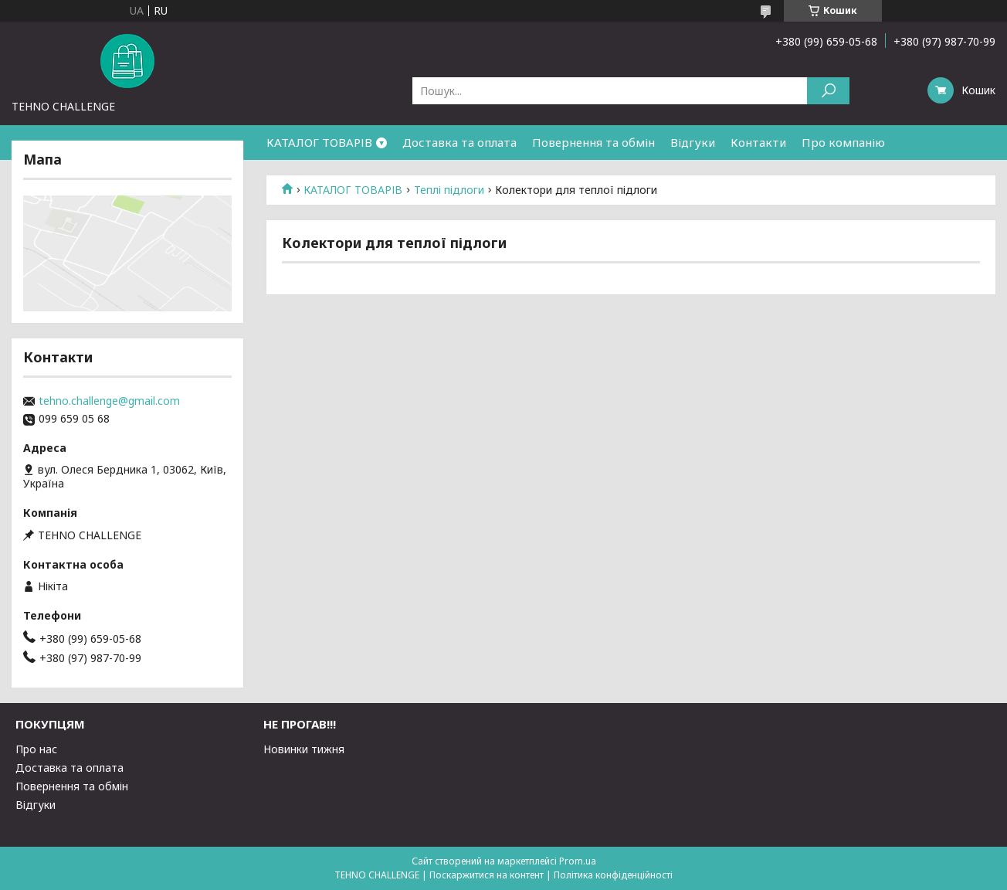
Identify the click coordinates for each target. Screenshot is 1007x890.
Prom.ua (577, 861)
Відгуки (692, 142)
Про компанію (843, 142)
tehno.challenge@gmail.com (109, 401)
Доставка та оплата (459, 142)
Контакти (758, 142)
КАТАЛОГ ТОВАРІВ (319, 142)
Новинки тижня (303, 749)
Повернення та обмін (593, 142)
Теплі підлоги (449, 190)
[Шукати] (828, 90)
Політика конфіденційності (613, 875)
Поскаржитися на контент (486, 875)
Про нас (36, 749)
